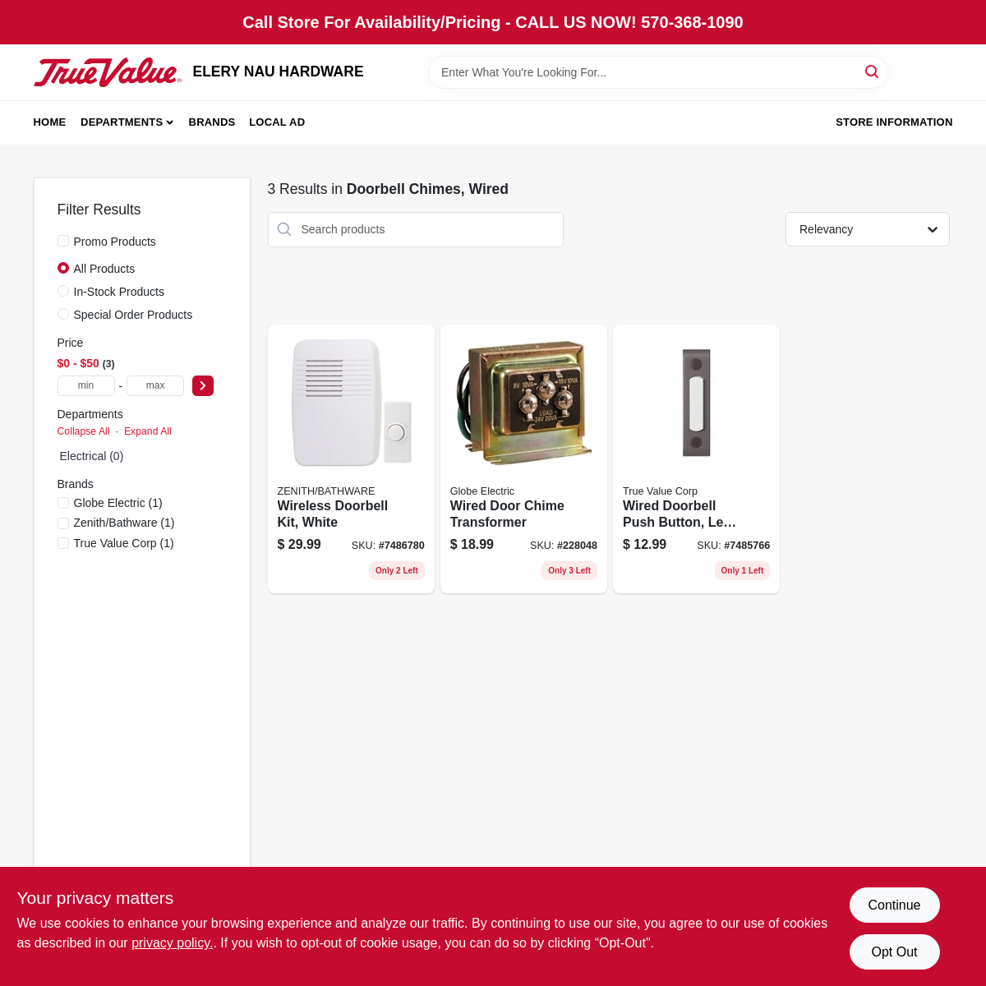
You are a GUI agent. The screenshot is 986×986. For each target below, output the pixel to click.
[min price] (86, 386)
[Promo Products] (63, 240)
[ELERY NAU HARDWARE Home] (108, 72)
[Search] (873, 71)
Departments (122, 122)
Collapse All (84, 431)
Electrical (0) (92, 456)
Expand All (148, 431)
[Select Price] (203, 386)
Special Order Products (133, 315)
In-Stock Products (119, 292)
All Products (105, 269)
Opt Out (894, 952)
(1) (118, 502)
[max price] (155, 386)
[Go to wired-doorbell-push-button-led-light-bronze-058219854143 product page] (696, 459)
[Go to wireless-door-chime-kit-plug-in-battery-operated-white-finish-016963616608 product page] (351, 459)
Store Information (894, 122)
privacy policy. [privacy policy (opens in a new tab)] (172, 943)
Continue (894, 905)
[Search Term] (658, 72)
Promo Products (115, 241)
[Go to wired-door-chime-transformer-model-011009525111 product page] (523, 459)
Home (50, 122)
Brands (212, 122)
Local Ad (277, 122)
